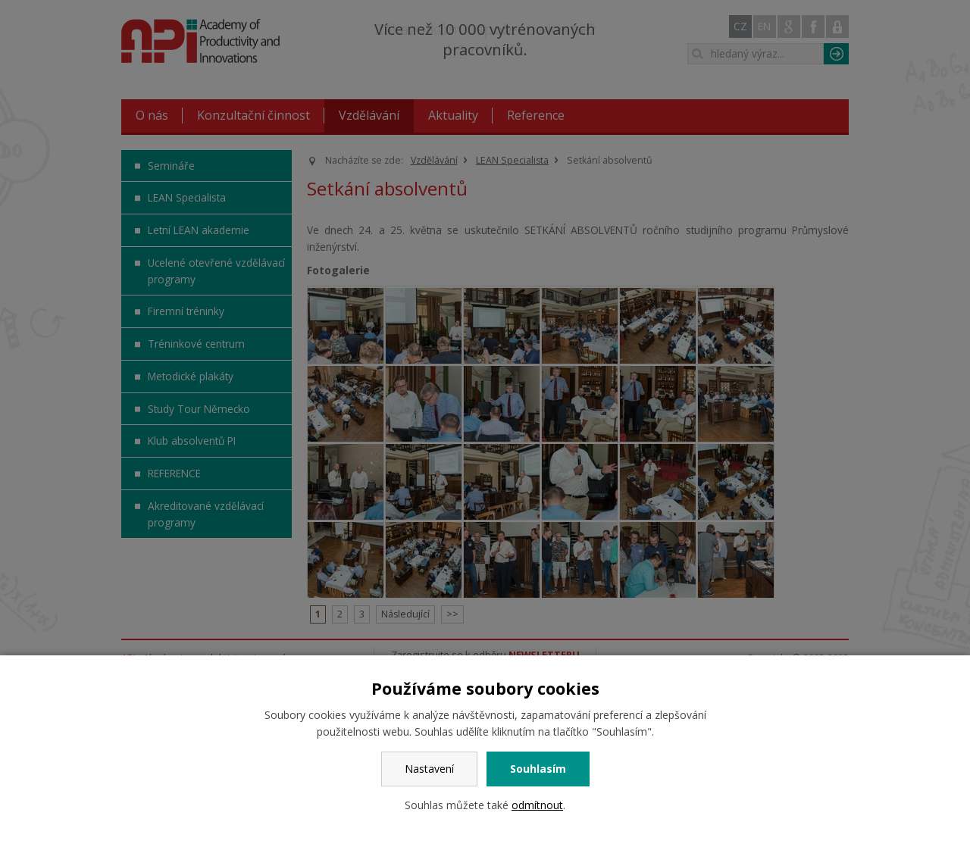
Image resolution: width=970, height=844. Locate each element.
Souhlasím (538, 768)
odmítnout (537, 805)
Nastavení (429, 768)
